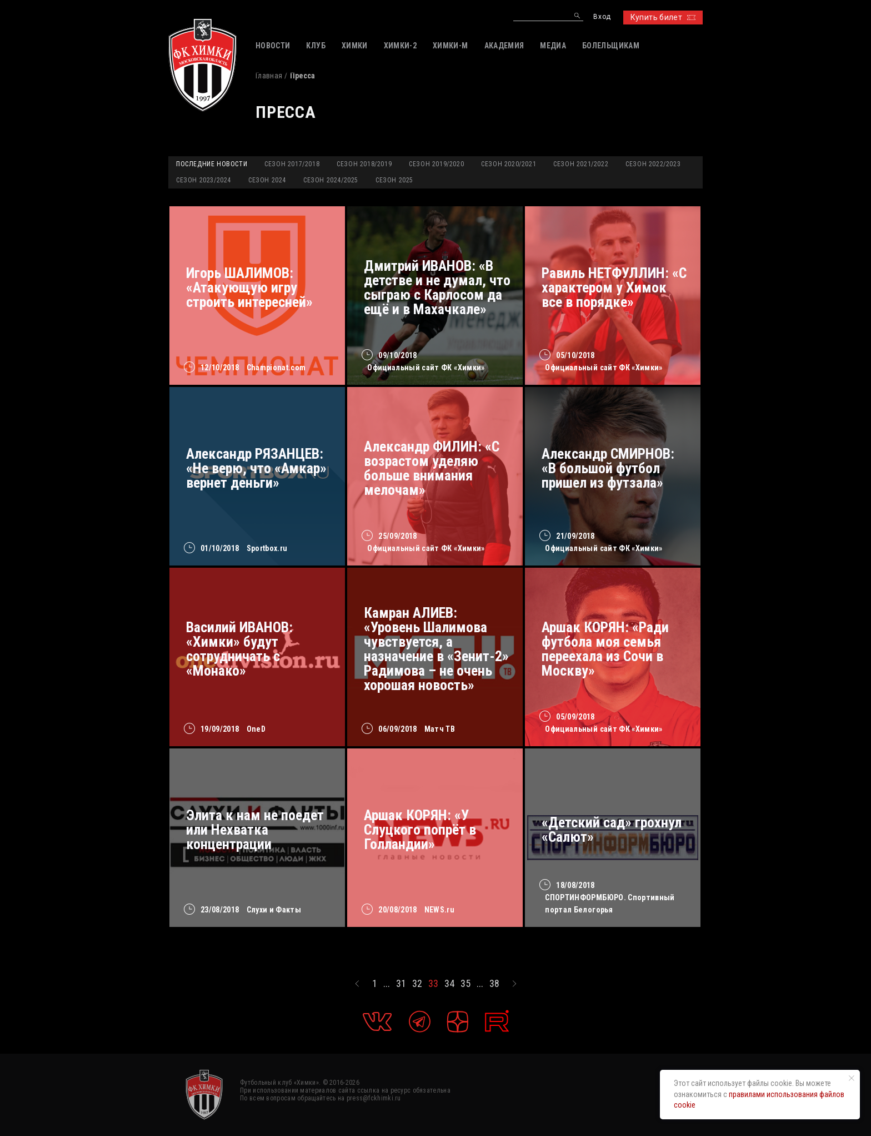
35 (465, 984)
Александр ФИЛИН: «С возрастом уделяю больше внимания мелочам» (431, 468)
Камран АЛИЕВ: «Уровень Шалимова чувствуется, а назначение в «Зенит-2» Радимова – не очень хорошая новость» (436, 648)
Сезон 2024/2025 (330, 180)
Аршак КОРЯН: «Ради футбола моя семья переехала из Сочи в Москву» (605, 649)
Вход (601, 17)
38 (494, 984)
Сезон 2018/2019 (364, 164)
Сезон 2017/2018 (291, 164)
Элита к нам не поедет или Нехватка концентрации (255, 829)
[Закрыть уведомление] (851, 1078)
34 (449, 984)
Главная (269, 75)
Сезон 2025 (394, 180)
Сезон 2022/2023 (652, 164)
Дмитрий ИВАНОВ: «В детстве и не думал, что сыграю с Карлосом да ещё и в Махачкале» (437, 287)
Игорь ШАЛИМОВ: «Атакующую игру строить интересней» (249, 287)
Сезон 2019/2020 (436, 164)
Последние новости (211, 164)
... (386, 984)
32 (417, 984)
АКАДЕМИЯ (504, 45)
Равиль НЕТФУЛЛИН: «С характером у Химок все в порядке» (614, 287)
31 (401, 984)
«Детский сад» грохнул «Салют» (612, 829)
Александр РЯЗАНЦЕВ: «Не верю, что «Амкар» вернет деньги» (256, 468)
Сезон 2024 (267, 180)
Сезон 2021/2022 (580, 164)
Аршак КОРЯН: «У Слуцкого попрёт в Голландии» (420, 829)
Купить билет (662, 17)
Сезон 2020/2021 (508, 164)
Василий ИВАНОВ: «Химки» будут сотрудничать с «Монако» (239, 649)
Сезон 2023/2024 (203, 180)
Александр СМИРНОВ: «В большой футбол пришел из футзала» (608, 468)
